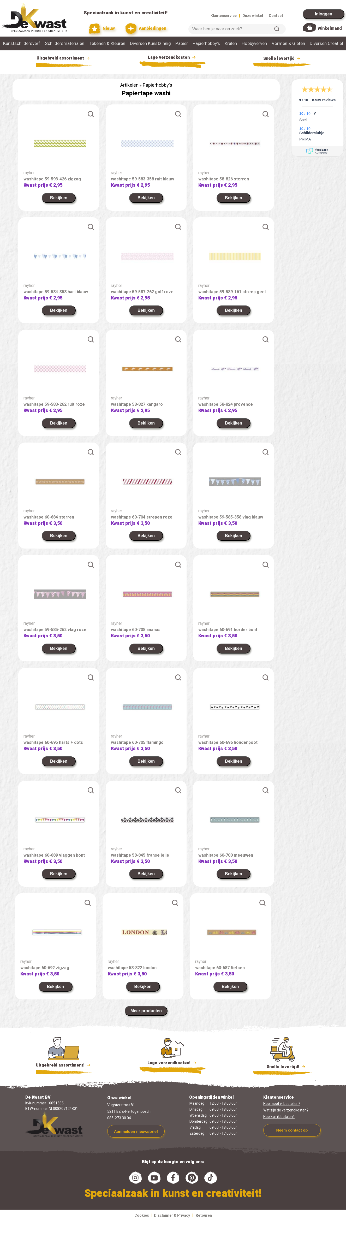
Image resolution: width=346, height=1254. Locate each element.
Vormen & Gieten (288, 43)
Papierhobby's (206, 43)
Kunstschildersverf (21, 43)
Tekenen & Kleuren (107, 43)
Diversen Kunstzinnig (150, 43)
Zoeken (277, 29)
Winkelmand (330, 28)
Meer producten (146, 1011)
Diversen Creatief (327, 43)
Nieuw (102, 28)
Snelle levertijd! (282, 1066)
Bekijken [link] (58, 198)
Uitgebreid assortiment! (64, 1065)
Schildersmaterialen (64, 43)
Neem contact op (292, 1130)
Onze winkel (252, 16)
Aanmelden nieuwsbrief (136, 1131)
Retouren (204, 1215)
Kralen (231, 43)
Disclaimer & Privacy (172, 1215)
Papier (181, 43)
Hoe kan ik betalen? (279, 1117)
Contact (276, 16)
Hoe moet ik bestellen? (281, 1103)
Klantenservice (224, 16)
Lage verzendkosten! (172, 1063)
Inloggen (323, 14)
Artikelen (129, 85)
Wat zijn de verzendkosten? (285, 1110)
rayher (29, 173)
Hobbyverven (254, 43)
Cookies (141, 1215)
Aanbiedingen (145, 28)
